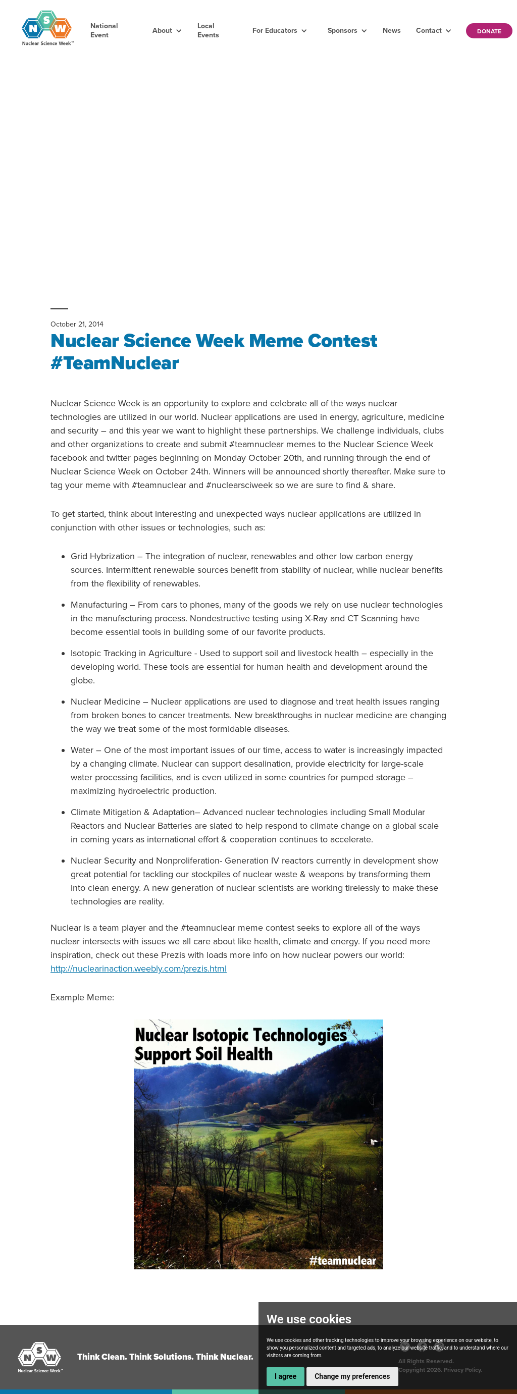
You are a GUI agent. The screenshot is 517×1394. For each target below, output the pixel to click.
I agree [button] (285, 1376)
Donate (489, 31)
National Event (104, 30)
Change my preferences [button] (352, 1376)
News (392, 30)
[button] (167, 31)
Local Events (208, 30)
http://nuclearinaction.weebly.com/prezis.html (138, 968)
